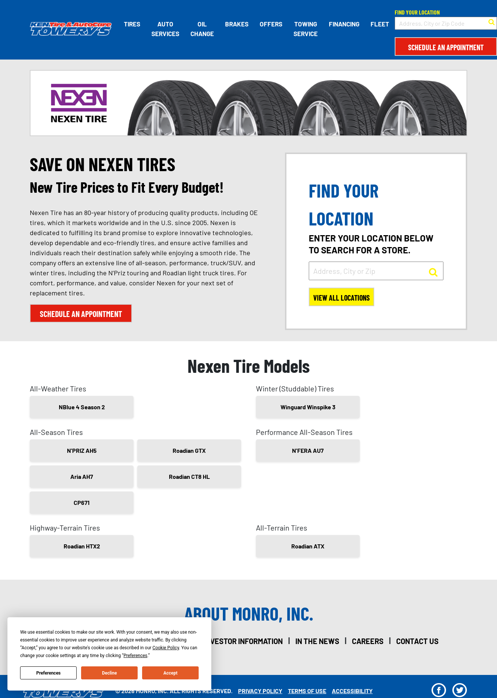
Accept (170, 673)
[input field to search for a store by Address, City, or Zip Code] (446, 23)
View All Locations (341, 297)
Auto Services (165, 28)
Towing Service (306, 28)
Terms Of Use (307, 690)
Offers (271, 24)
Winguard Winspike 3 (308, 406)
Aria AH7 (81, 476)
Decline (109, 673)
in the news (317, 641)
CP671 (82, 502)
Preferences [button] (135, 655)
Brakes (236, 24)
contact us (417, 641)
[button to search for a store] (491, 21)
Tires (132, 24)
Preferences (48, 673)
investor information (243, 641)
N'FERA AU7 (308, 450)
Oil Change (202, 28)
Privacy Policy (260, 690)
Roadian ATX (307, 546)
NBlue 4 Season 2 (82, 406)
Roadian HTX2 (82, 546)
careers (368, 641)
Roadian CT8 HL (189, 476)
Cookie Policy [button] (166, 647)
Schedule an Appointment (446, 47)
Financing (344, 24)
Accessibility (352, 690)
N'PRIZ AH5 (82, 450)
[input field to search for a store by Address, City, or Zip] (376, 271)
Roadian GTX (189, 450)
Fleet (380, 24)
